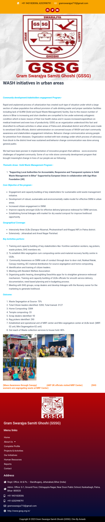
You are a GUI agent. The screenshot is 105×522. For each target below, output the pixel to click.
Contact (8, 468)
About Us (10, 442)
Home (7, 437)
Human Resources (13, 459)
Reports (8, 464)
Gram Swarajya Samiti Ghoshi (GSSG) (53, 75)
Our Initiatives (10, 455)
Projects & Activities (13, 450)
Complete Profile (12, 446)
